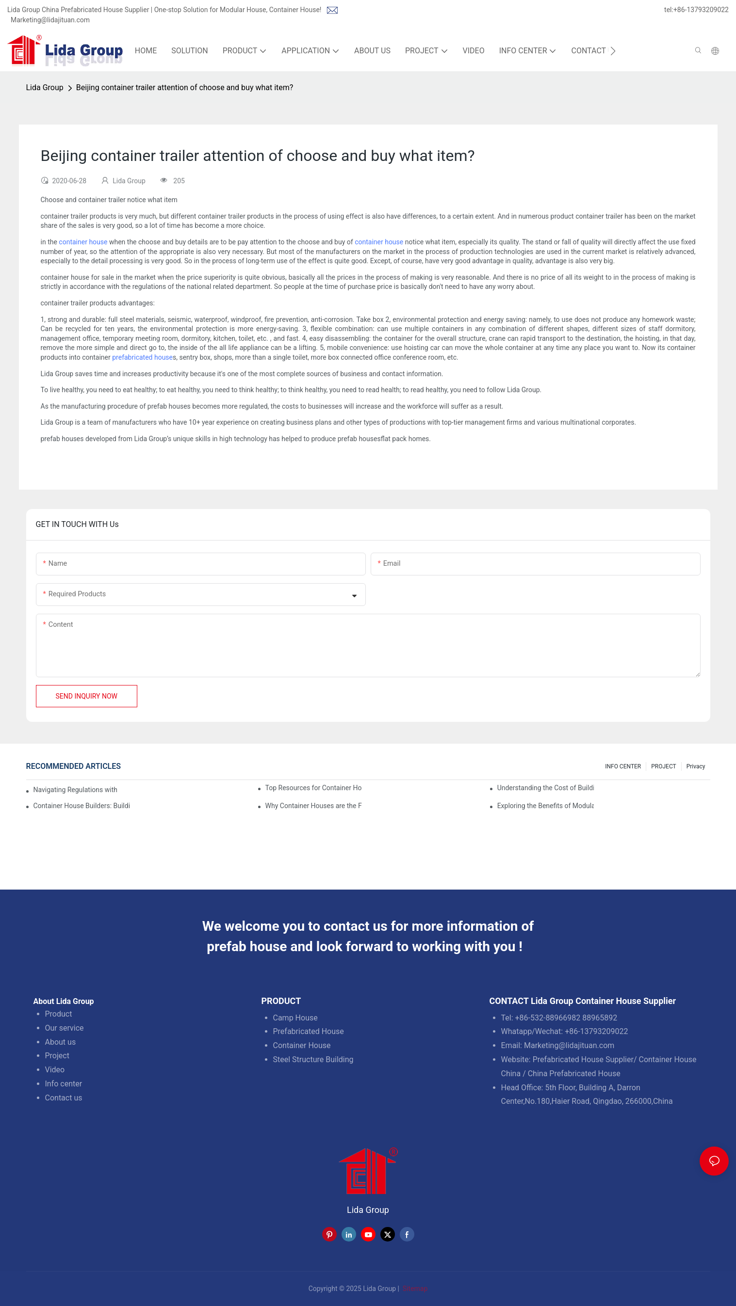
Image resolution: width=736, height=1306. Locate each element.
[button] (613, 51)
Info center (63, 1083)
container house (83, 242)
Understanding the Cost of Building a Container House (545, 788)
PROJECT (663, 766)
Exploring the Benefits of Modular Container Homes (545, 806)
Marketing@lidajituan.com (50, 20)
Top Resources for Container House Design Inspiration (313, 788)
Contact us (63, 1097)
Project (57, 1055)
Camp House (295, 1017)
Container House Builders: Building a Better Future (82, 806)
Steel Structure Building (313, 1059)
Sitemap (414, 1288)
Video (55, 1069)
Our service (64, 1028)
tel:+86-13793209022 (696, 10)
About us (60, 1042)
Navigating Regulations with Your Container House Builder (75, 790)
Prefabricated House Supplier (583, 1059)
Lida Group (45, 87)
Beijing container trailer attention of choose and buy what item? (185, 87)
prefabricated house (142, 357)
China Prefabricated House (574, 1073)
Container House (302, 1045)
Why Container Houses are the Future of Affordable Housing (313, 806)
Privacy (696, 766)
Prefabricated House (308, 1031)
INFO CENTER (623, 766)
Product (58, 1014)
